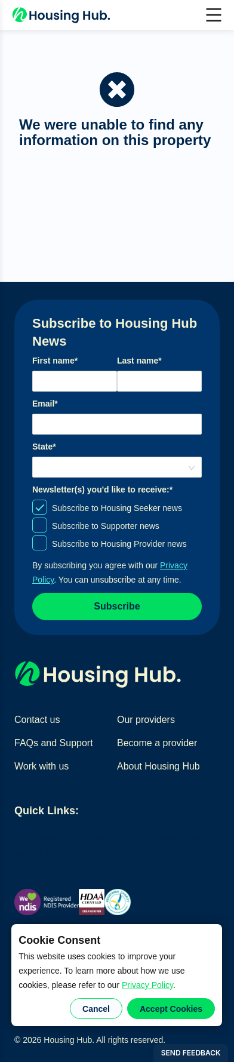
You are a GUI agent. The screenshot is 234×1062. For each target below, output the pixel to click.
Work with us (41, 766)
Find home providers (108, 838)
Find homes (39, 838)
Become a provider (157, 743)
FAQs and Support (53, 743)
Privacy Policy (147, 985)
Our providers (146, 720)
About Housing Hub (158, 766)
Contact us (37, 720)
